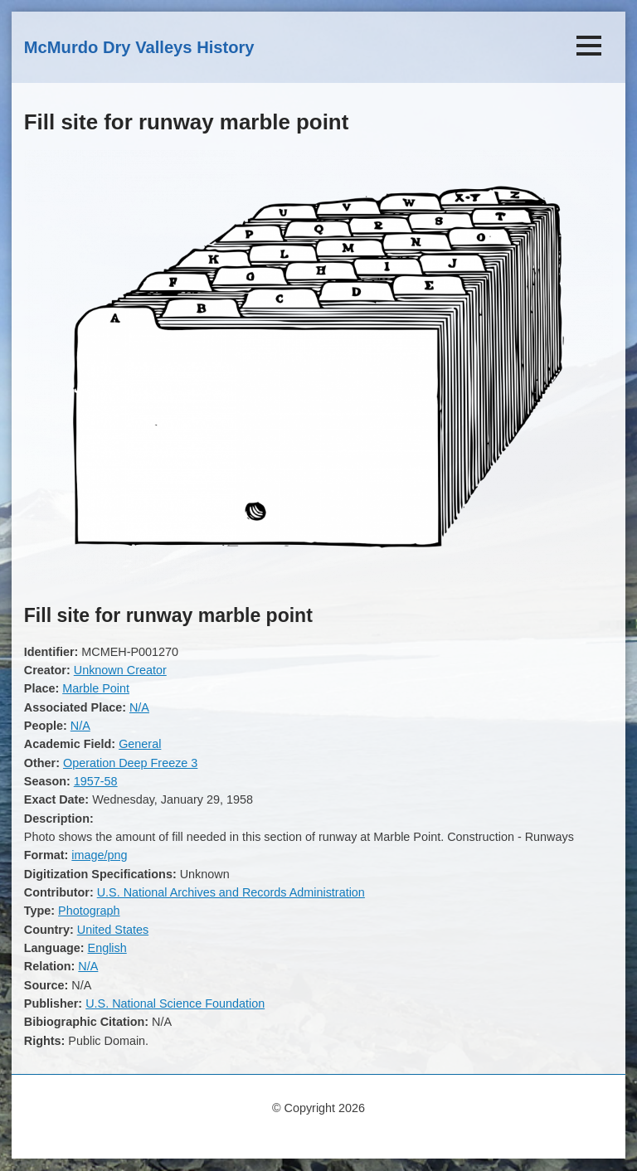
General (140, 744)
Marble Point (95, 688)
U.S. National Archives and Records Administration (231, 892)
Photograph (88, 910)
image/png (99, 855)
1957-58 (96, 781)
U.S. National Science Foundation (175, 1003)
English (107, 948)
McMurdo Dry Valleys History (139, 47)
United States (112, 929)
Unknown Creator (120, 670)
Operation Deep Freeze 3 (130, 763)
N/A (139, 707)
